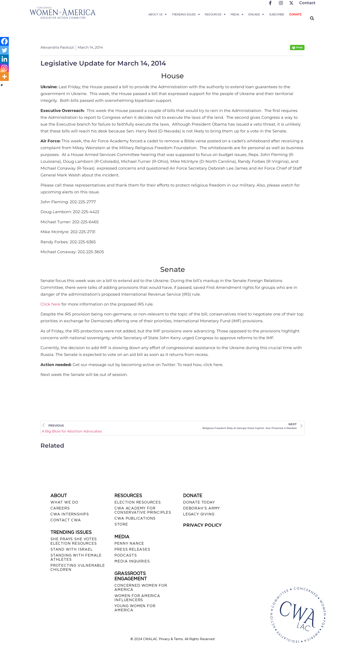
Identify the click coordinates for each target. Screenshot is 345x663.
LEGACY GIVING (198, 514)
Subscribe (276, 14)
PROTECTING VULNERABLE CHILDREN (77, 567)
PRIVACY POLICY (202, 525)
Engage (256, 14)
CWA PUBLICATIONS (135, 518)
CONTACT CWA (65, 520)
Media (237, 14)
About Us (157, 14)
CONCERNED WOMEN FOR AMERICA (140, 587)
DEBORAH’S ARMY (201, 508)
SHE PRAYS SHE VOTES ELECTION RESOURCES (73, 541)
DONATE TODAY (199, 502)
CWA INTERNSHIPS (69, 514)
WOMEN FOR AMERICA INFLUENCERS (137, 598)
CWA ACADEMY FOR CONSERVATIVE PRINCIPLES (142, 510)
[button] (312, 18)
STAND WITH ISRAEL (71, 549)
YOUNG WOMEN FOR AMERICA (134, 608)
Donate (295, 14)
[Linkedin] (4, 59)
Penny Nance (129, 543)
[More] (4, 76)
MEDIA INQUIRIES (132, 561)
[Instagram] (4, 67)
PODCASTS (125, 555)
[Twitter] (4, 50)
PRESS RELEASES (132, 549)
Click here (50, 304)
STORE (121, 524)
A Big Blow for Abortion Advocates (72, 431)
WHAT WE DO (64, 502)
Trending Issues (186, 14)
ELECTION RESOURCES (137, 502)
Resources (215, 14)
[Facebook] (4, 41)
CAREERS (60, 508)
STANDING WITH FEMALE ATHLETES (76, 557)
